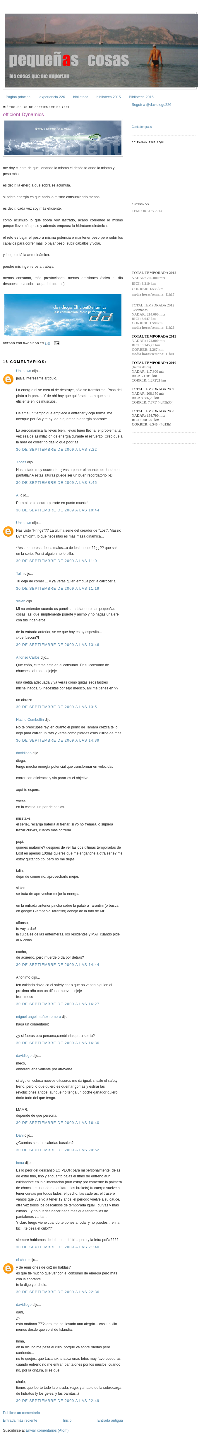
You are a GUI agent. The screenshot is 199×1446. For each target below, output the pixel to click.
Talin (19, 574)
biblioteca (80, 97)
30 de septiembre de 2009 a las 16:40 (58, 1123)
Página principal (18, 97)
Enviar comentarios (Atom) (47, 1430)
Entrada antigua (110, 1420)
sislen (20, 601)
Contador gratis (142, 126)
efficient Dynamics (23, 114)
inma (20, 1163)
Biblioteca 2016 (141, 97)
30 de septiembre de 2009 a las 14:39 (58, 740)
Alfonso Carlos (28, 657)
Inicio (67, 1420)
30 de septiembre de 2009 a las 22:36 (58, 1292)
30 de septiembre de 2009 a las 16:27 (58, 1004)
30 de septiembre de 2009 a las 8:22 (56, 449)
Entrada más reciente (20, 1420)
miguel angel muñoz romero (38, 1017)
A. (18, 495)
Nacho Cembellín (30, 720)
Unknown (23, 371)
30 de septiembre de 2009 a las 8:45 (56, 483)
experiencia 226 (52, 97)
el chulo (22, 1260)
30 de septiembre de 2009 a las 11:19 (58, 588)
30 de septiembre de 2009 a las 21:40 (58, 1247)
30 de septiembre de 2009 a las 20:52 (58, 1150)
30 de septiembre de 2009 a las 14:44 (58, 965)
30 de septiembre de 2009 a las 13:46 (58, 645)
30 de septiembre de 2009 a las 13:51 (58, 707)
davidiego (24, 753)
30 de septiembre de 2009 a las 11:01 (58, 561)
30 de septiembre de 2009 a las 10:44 (58, 510)
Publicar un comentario (21, 1413)
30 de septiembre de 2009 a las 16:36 (58, 1043)
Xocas (21, 462)
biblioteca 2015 (109, 97)
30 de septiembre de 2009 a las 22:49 (58, 1401)
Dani (19, 1135)
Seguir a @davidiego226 (151, 105)
